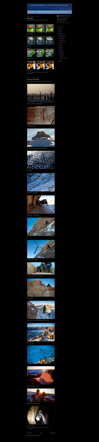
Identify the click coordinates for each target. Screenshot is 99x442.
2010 (59, 33)
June (61, 45)
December (62, 35)
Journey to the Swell (33, 79)
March (61, 51)
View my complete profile (63, 22)
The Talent (30, 18)
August (61, 42)
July (60, 44)
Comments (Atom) (36, 435)
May (60, 47)
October (61, 38)
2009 (59, 60)
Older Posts (52, 432)
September (62, 40)
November (62, 36)
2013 (59, 28)
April (61, 49)
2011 (59, 31)
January (61, 54)
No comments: (30, 73)
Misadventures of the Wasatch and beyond (49, 5)
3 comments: (30, 428)
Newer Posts (29, 432)
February (61, 53)
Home (41, 432)
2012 (59, 30)
